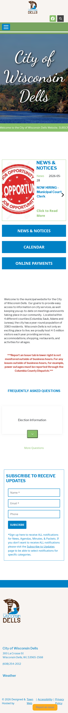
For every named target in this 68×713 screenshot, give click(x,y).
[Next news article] (62, 195)
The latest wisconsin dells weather (19, 690)
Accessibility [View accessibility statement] (45, 699)
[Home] (33, 7)
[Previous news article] (5, 195)
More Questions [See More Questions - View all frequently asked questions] (34, 448)
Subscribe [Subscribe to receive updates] (17, 525)
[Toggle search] (60, 18)
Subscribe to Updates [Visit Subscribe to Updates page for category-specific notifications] (41, 546)
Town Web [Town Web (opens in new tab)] (30, 701)
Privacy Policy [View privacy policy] (59, 701)
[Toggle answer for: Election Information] (32, 434)
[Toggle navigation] (6, 27)
